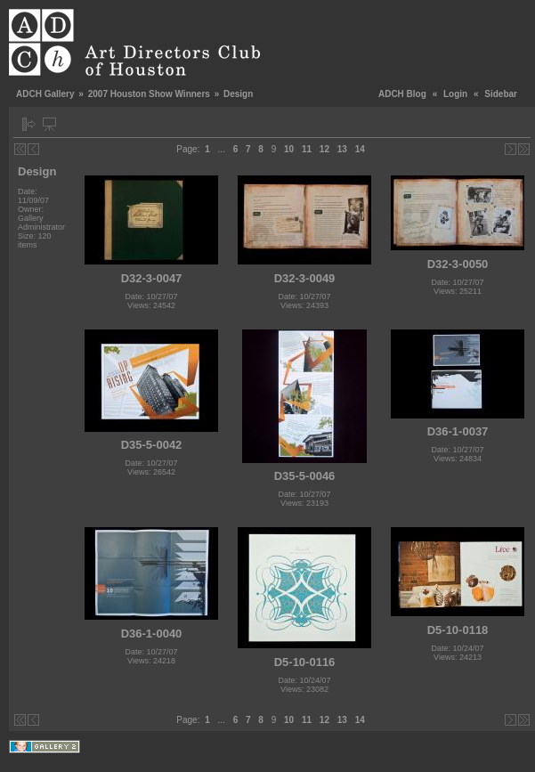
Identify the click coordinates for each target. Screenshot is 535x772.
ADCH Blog (402, 94)
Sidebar (500, 94)
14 (360, 149)
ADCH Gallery (45, 94)
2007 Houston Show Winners (149, 94)
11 (307, 149)
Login (455, 94)
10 (289, 149)
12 (324, 149)
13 (342, 149)
